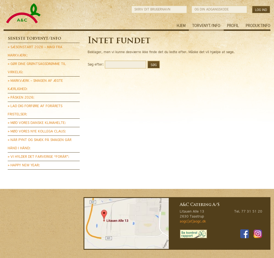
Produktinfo (258, 25)
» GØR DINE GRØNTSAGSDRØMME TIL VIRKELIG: (37, 68)
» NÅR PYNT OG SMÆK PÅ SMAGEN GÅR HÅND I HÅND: (39, 144)
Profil (233, 25)
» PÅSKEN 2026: (21, 97)
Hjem (181, 25)
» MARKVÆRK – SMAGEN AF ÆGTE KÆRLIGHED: (35, 84)
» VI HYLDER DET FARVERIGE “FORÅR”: (38, 156)
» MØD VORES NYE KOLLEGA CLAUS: (37, 131)
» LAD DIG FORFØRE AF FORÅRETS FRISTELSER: (35, 110)
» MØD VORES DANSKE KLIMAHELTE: (37, 123)
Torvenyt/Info (206, 25)
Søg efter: (96, 64)
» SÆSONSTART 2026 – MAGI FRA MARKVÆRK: (35, 51)
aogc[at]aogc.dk (193, 221)
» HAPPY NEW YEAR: (24, 165)
